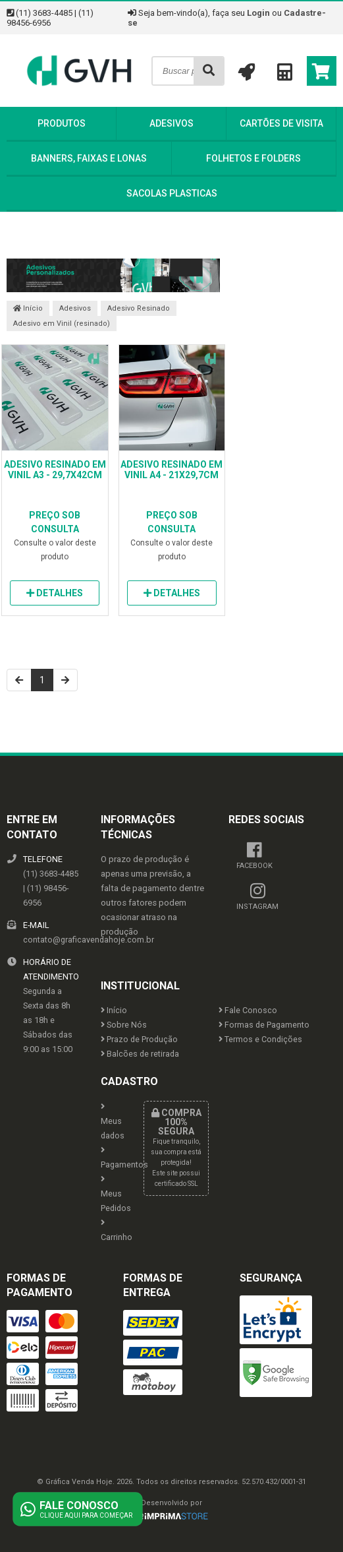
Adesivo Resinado (138, 308)
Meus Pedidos (112, 1194)
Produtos (62, 123)
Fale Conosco (248, 1010)
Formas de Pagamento (264, 1025)
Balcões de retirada (140, 1054)
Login (258, 13)
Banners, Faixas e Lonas (89, 158)
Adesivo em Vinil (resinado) (61, 323)
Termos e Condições (260, 1039)
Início (28, 308)
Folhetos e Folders (253, 158)
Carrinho (112, 1230)
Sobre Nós (124, 1025)
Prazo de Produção (139, 1039)
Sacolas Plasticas (171, 193)
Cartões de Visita (281, 123)
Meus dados (112, 1121)
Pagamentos (112, 1157)
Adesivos (171, 123)
